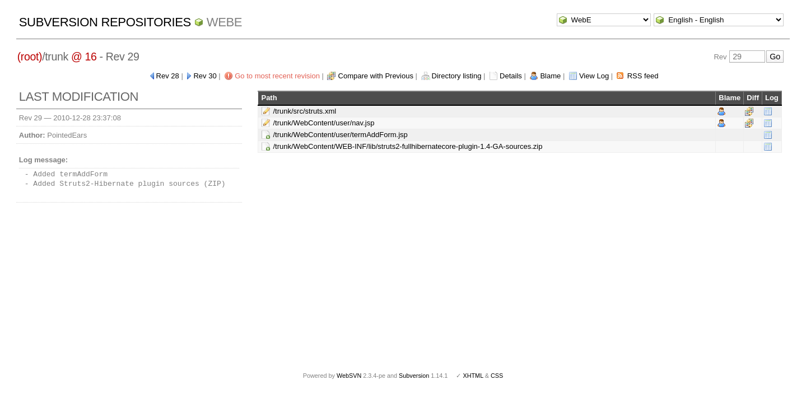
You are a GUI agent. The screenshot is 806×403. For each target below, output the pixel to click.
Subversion (414, 375)
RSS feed (643, 76)
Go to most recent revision (277, 76)
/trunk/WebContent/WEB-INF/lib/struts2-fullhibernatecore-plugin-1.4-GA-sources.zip (407, 146)
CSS (497, 375)
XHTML (473, 375)
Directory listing (457, 76)
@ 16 (84, 56)
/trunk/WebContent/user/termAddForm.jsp (340, 134)
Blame (550, 76)
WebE (224, 22)
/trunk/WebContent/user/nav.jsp (323, 123)
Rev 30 (204, 76)
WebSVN (349, 375)
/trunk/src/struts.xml (304, 111)
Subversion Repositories (105, 22)
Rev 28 (167, 76)
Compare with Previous (375, 76)
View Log (594, 76)
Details (511, 76)
